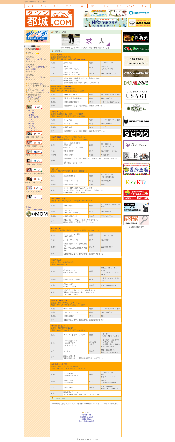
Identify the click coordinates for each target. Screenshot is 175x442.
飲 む (118, 6)
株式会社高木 (56, 137)
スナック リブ (57, 112)
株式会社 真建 (56, 55)
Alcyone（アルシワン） (60, 326)
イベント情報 (31, 69)
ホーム (30, 6)
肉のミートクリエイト (34, 59)
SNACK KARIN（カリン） (61, 301)
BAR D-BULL (68, 87)
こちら (42, 84)
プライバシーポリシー (34, 210)
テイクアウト (33, 130)
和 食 (30, 110)
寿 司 (30, 124)
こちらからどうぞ (34, 97)
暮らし (93, 6)
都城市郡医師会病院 (86, 421)
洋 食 (30, 113)
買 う (56, 6)
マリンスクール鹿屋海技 (35, 67)
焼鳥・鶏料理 (33, 117)
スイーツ (31, 128)
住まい (81, 6)
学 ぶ (106, 6)
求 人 (144, 6)
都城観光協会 (87, 419)
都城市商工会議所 (86, 417)
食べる (43, 6)
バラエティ (131, 6)
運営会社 (29, 207)
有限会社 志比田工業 (59, 364)
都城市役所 (86, 415)
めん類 (30, 121)
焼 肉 (30, 126)
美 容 (68, 6)
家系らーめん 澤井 (58, 199)
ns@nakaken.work (79, 59)
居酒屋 (30, 115)
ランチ (30, 119)
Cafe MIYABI (56, 228)
